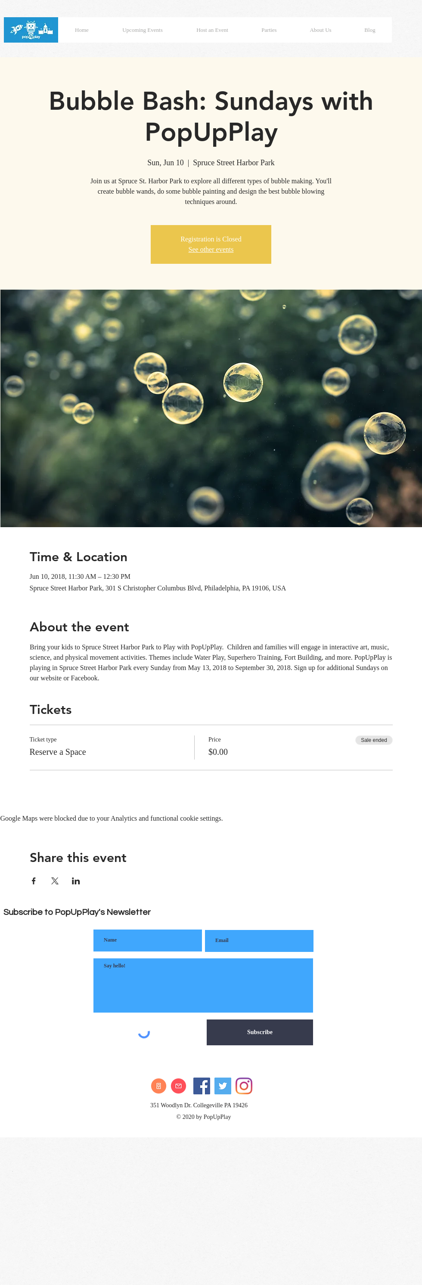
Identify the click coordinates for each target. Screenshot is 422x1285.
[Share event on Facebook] (34, 880)
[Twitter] (222, 1086)
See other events (211, 249)
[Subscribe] (260, 1032)
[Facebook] (201, 1086)
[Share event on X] (55, 880)
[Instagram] (244, 1086)
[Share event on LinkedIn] (76, 880)
